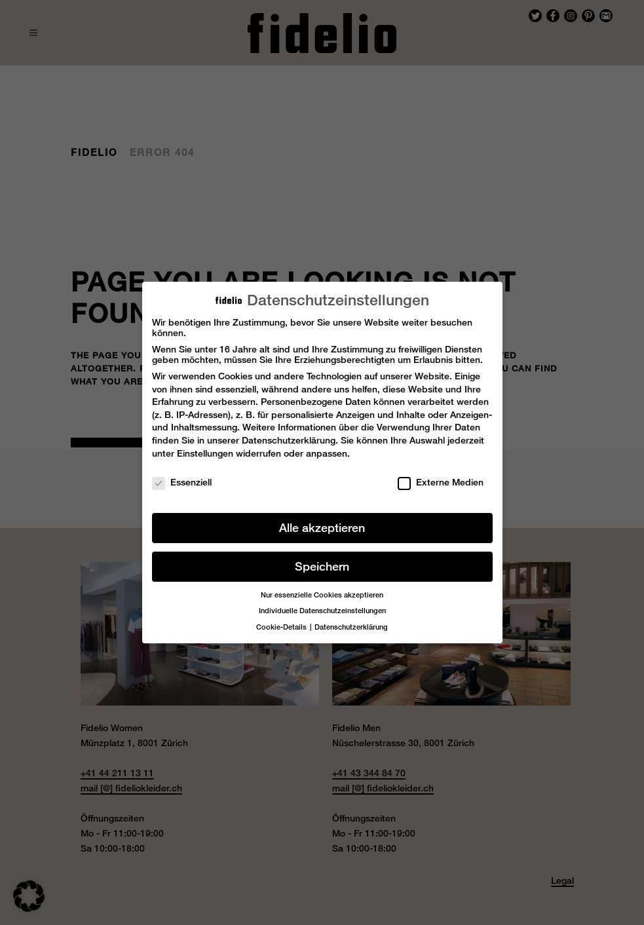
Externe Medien (440, 475)
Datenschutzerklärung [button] (351, 620)
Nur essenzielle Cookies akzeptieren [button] (322, 588)
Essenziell (182, 475)
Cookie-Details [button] (282, 620)
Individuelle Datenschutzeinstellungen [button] (322, 603)
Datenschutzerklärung (288, 433)
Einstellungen (205, 445)
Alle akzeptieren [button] (322, 520)
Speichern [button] (322, 559)
